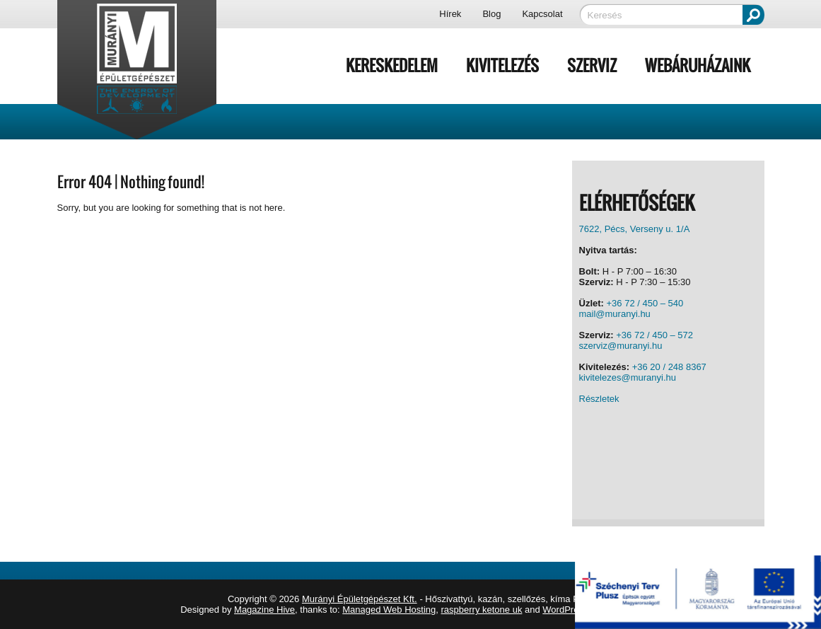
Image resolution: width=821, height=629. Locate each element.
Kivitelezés (502, 65)
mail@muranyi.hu (615, 313)
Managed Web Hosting (389, 609)
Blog (491, 13)
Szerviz (592, 65)
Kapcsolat (542, 13)
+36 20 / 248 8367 (669, 367)
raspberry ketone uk (482, 609)
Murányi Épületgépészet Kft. (359, 599)
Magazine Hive (264, 609)
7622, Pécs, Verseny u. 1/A (634, 229)
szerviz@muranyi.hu (621, 345)
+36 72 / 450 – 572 (654, 335)
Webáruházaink (697, 65)
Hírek (450, 13)
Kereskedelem (392, 65)
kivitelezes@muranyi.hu (627, 377)
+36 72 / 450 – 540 (645, 303)
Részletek (599, 398)
